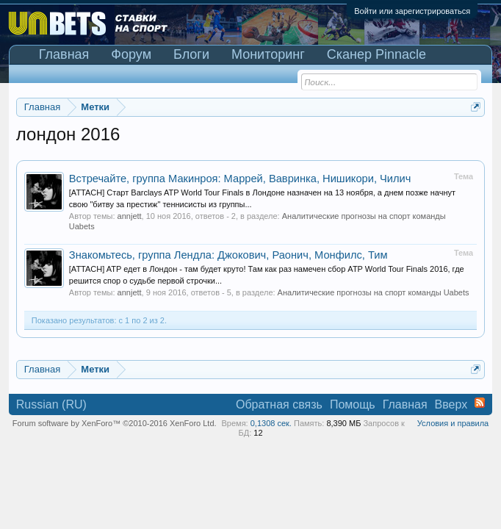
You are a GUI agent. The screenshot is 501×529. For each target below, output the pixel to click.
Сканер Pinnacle (376, 54)
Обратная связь (279, 404)
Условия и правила (453, 423)
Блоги (191, 54)
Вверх (451, 404)
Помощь (352, 404)
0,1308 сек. (271, 423)
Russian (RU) (51, 404)
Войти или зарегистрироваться (412, 11)
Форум (131, 54)
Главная (64, 54)
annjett (130, 216)
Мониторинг (268, 54)
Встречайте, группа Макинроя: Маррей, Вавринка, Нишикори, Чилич (240, 178)
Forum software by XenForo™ (114, 423)
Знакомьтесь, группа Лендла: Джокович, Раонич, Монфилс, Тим (228, 255)
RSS (480, 402)
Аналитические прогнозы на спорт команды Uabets (373, 292)
